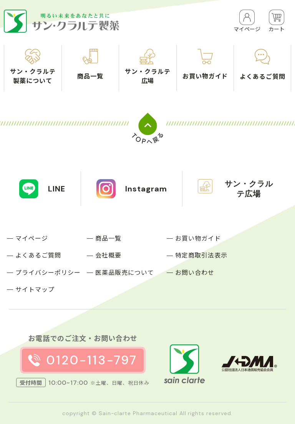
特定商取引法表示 (201, 254)
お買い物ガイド (198, 238)
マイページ (31, 238)
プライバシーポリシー (48, 272)
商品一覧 (108, 238)
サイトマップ (35, 289)
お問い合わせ (194, 272)
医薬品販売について (124, 272)
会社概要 (108, 254)
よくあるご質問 (38, 254)
